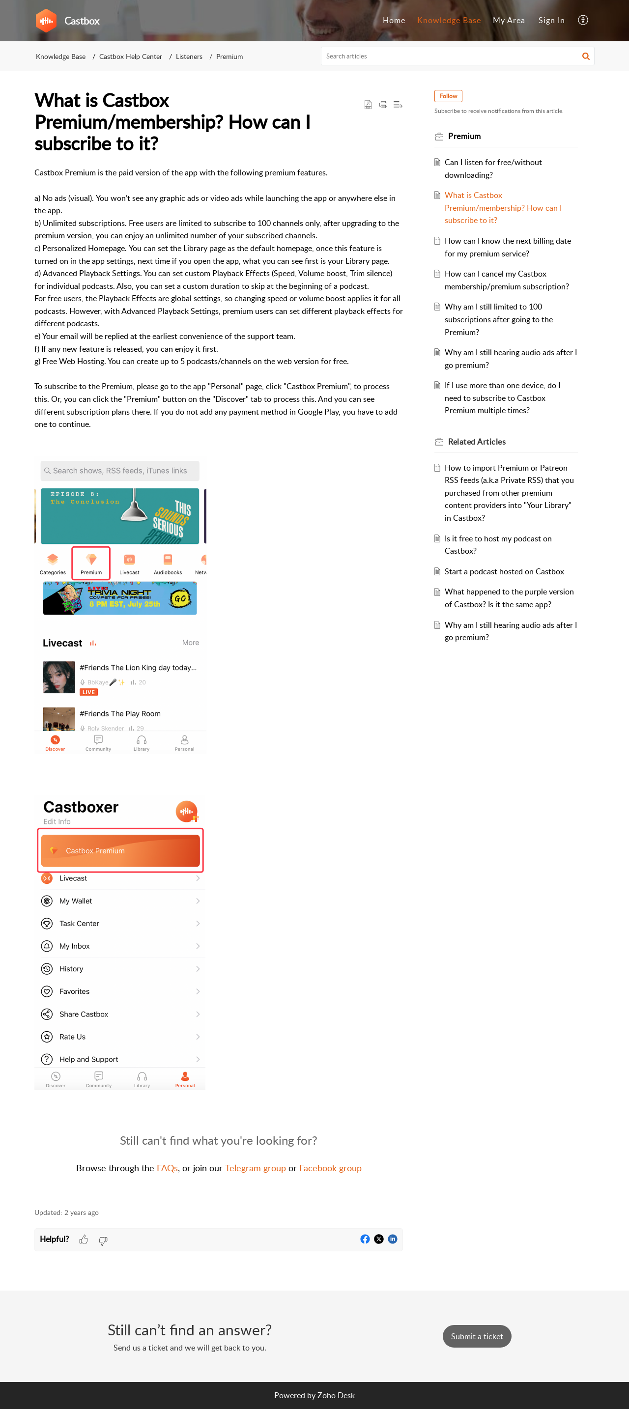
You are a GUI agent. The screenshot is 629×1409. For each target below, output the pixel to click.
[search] (458, 56)
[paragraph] (218, 682)
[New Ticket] (477, 1336)
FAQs (167, 1168)
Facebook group (330, 1168)
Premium (229, 56)
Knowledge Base (449, 20)
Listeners (189, 56)
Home (394, 20)
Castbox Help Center (130, 56)
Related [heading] (477, 441)
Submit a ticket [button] (477, 1336)
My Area (509, 20)
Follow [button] (448, 96)
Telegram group (255, 1168)
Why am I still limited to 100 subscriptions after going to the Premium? (499, 319)
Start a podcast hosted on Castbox (504, 571)
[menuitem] (394, 20)
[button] (583, 20)
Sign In (552, 20)
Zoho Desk (336, 1395)
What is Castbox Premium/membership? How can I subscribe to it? (503, 207)
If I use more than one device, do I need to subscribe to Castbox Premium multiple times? (502, 398)
